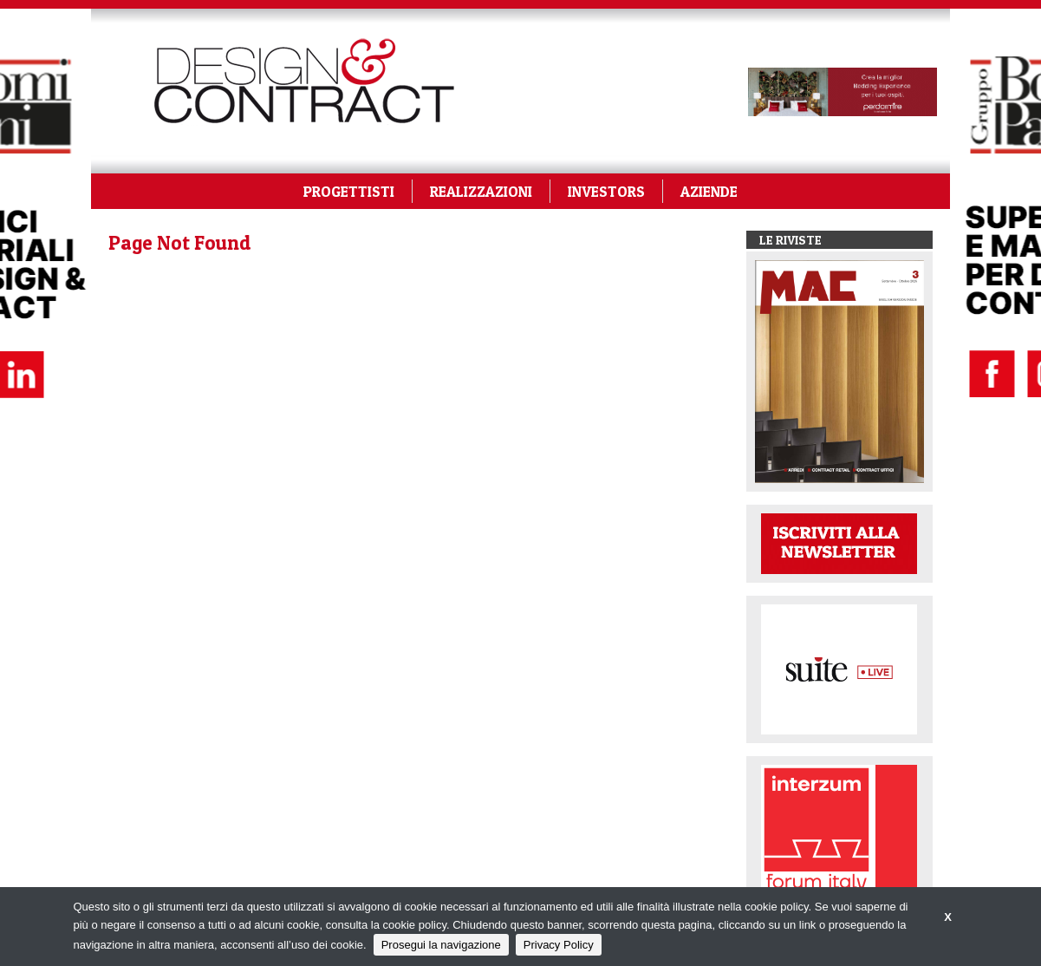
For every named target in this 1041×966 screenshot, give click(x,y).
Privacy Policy (559, 944)
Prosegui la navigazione (441, 944)
